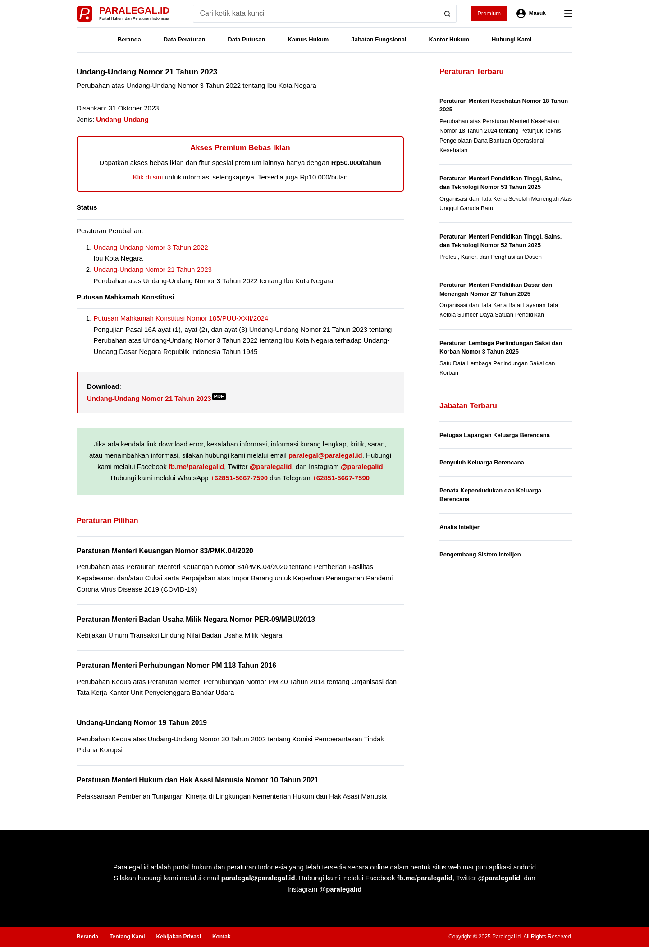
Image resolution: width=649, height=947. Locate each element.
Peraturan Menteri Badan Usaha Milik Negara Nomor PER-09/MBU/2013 (196, 619)
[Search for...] (316, 14)
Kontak (221, 936)
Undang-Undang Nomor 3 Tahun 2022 (151, 247)
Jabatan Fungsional (378, 39)
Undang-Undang (122, 119)
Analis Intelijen (460, 527)
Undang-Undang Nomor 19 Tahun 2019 (142, 722)
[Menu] (568, 13)
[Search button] (448, 14)
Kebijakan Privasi (178, 936)
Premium (489, 13)
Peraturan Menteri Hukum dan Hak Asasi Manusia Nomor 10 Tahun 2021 (198, 780)
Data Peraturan (184, 39)
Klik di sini (148, 177)
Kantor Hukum (449, 39)
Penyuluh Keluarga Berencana (481, 462)
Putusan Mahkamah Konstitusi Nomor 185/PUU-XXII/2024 (181, 318)
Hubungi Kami (511, 39)
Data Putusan (246, 39)
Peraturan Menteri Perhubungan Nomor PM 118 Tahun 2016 (176, 665)
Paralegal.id (134, 10)
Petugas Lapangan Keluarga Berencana (494, 435)
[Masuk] (531, 13)
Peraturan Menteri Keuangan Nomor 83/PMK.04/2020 (165, 551)
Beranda (129, 39)
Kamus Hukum (308, 39)
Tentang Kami (127, 936)
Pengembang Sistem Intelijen (480, 554)
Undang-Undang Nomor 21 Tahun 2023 (153, 269)
